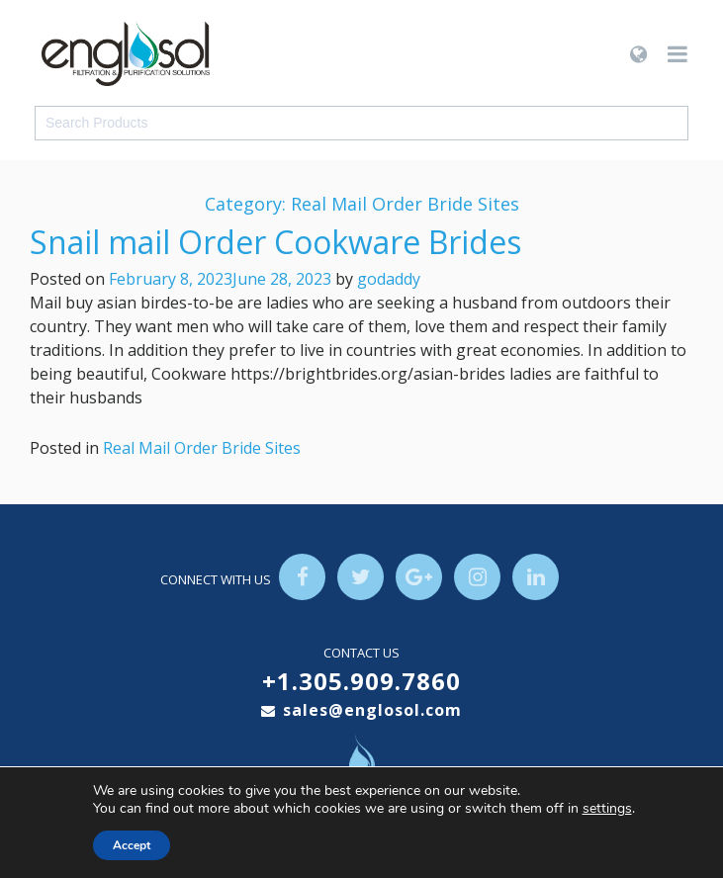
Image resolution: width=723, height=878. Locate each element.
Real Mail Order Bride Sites (202, 448)
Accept (131, 845)
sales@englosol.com (372, 711)
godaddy (388, 279)
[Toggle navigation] (677, 54)
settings (607, 809)
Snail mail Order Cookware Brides (275, 241)
